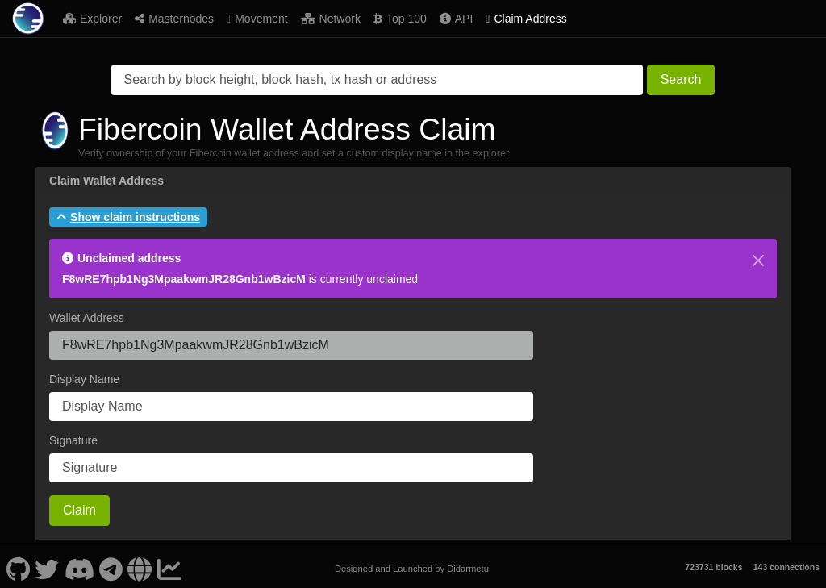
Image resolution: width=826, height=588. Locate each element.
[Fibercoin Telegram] (111, 568)
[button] (128, 217)
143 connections (786, 567)
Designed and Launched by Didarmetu (412, 568)
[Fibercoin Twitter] (47, 568)
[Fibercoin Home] (28, 18)
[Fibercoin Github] (18, 568)
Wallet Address (86, 317)
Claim (79, 510)
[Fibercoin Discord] (79, 568)
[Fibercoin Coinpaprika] (169, 568)
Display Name (84, 379)
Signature (73, 440)
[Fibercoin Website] (140, 568)
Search (681, 79)
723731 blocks (713, 567)
